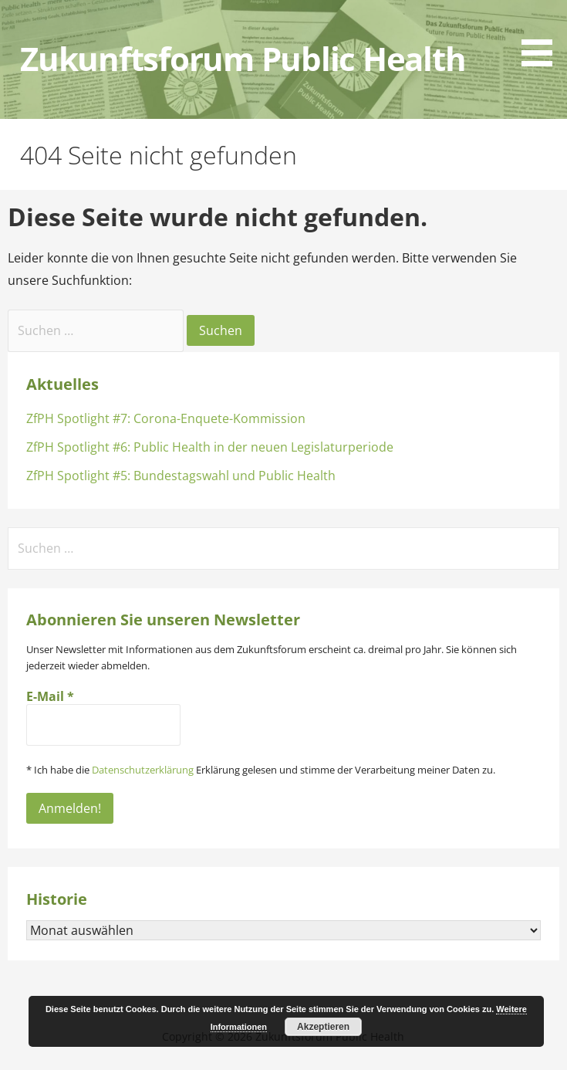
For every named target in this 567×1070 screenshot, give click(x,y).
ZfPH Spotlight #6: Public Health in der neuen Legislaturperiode (209, 446)
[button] (542, 36)
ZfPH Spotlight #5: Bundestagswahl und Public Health (181, 475)
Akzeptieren (323, 1026)
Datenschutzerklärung (143, 770)
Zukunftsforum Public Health (242, 58)
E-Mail (50, 696)
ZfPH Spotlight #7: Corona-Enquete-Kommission (165, 418)
